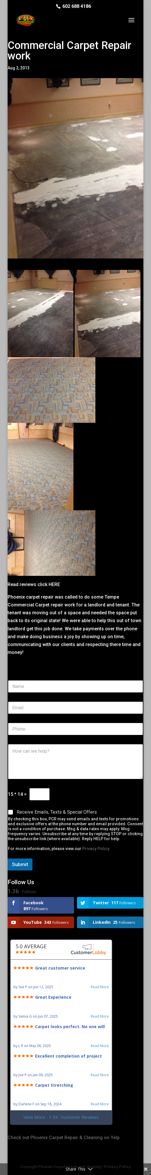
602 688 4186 (76, 6)
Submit (20, 864)
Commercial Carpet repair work (42, 605)
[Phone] (75, 729)
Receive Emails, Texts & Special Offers (57, 812)
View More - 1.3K (61, 1117)
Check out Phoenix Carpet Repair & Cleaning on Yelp (64, 1137)
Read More (100, 987)
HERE (53, 584)
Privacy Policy (95, 848)
